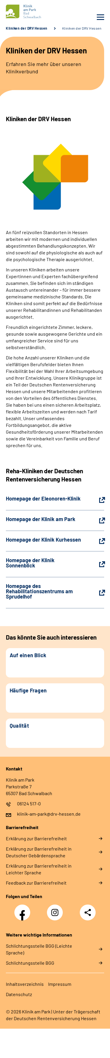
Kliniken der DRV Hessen (27, 28)
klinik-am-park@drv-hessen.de (49, 814)
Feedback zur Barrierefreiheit (36, 882)
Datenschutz (19, 994)
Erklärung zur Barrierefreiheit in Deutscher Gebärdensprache (39, 852)
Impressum (59, 984)
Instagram (56, 909)
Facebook (24, 909)
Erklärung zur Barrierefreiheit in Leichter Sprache (39, 869)
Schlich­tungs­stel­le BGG (30, 963)
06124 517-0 (29, 803)
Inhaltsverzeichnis (25, 984)
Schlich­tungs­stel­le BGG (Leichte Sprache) (39, 949)
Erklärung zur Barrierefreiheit (36, 838)
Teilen (87, 912)
